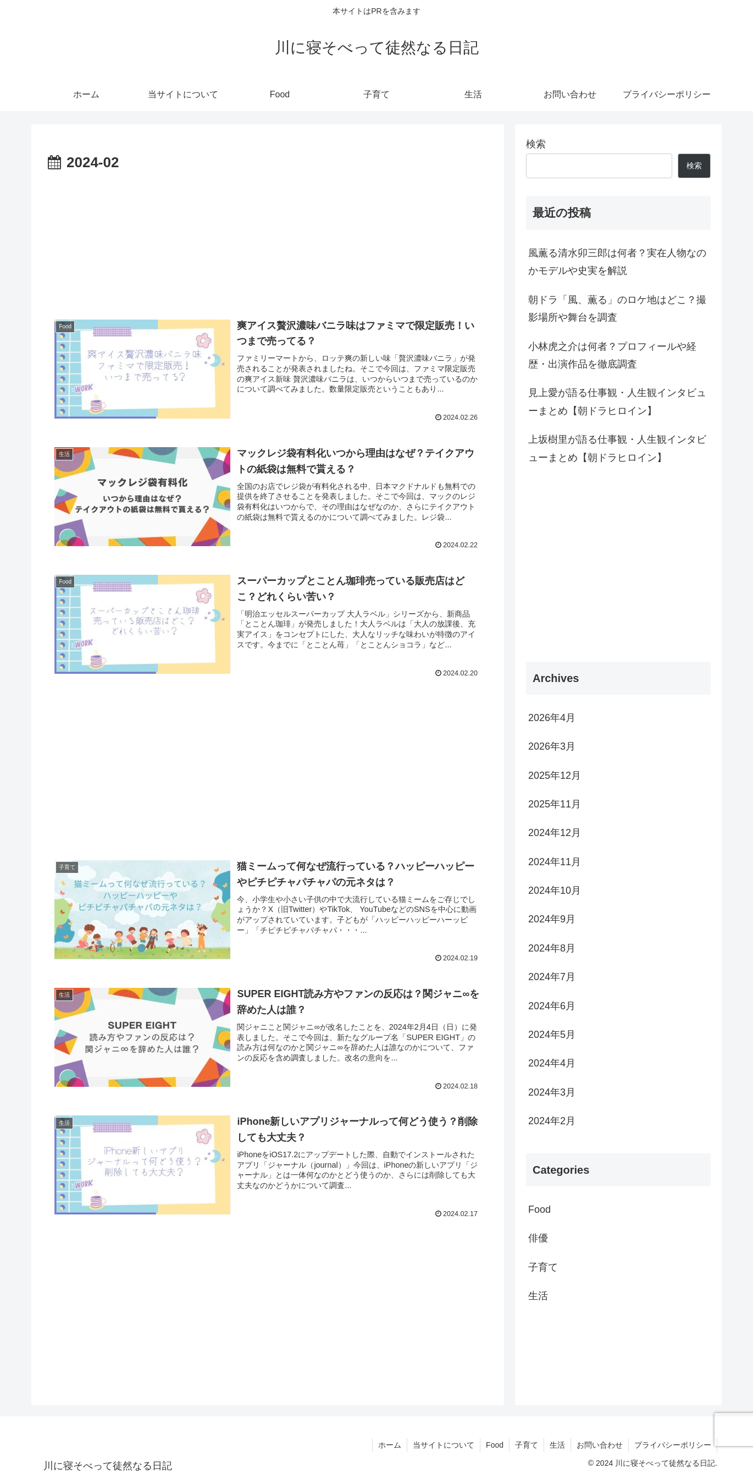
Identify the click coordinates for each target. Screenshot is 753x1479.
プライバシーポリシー (672, 1444)
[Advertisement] (268, 237)
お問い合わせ (600, 1444)
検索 (536, 144)
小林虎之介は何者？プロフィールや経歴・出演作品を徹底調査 (612, 355)
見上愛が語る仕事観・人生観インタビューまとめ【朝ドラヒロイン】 (617, 401)
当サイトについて (443, 1444)
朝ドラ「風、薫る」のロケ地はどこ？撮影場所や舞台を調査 (617, 308)
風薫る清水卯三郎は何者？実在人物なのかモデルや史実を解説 (617, 262)
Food (494, 1444)
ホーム (389, 1444)
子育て (526, 1444)
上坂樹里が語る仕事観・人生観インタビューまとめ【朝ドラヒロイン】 (617, 448)
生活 (557, 1444)
